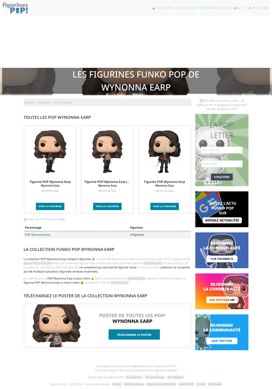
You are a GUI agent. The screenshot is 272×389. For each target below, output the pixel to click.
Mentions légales (134, 384)
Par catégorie (175, 377)
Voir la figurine (50, 206)
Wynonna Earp (153, 263)
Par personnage (154, 377)
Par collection (134, 377)
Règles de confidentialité (161, 384)
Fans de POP (186, 384)
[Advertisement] (136, 42)
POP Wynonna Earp (37, 235)
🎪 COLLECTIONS (163, 8)
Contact (116, 384)
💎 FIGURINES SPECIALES (215, 8)
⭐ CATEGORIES (186, 8)
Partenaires (215, 384)
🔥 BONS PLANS (258, 8)
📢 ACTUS (239, 8)
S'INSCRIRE (222, 177)
